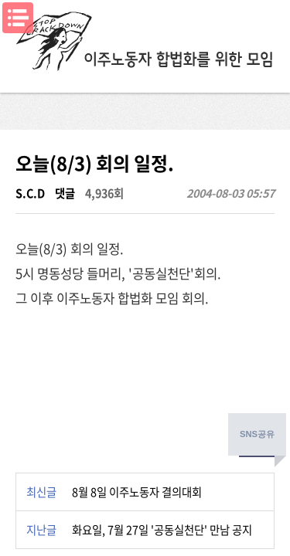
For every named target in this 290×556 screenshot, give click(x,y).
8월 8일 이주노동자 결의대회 (137, 491)
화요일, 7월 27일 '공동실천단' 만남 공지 (162, 529)
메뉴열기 (17, 17)
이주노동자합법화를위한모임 (145, 42)
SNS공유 (257, 434)
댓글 (65, 193)
